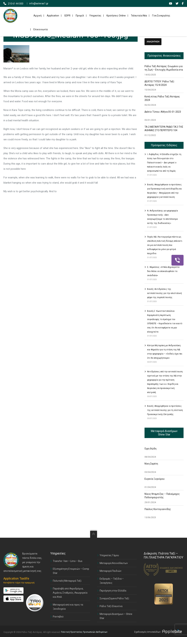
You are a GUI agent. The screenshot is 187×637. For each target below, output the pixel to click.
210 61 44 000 (15, 3)
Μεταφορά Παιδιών (110, 571)
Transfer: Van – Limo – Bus (67, 561)
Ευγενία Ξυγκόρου (155, 478)
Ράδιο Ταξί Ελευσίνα (111, 606)
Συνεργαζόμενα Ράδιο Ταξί (114, 598)
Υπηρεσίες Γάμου (109, 555)
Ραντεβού (58, 616)
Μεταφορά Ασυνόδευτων (114, 563)
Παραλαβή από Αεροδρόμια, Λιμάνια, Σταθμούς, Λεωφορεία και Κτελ (70, 592)
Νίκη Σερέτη (151, 463)
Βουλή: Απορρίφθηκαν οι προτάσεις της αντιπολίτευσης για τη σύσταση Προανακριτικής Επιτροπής (165, 410)
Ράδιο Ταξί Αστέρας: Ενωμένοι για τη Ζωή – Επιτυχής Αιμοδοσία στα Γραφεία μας (164, 70)
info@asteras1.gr (37, 3)
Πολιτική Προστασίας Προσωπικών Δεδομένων (84, 632)
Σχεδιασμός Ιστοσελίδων (147, 632)
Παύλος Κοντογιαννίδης (158, 509)
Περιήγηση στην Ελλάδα (113, 590)
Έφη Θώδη (150, 448)
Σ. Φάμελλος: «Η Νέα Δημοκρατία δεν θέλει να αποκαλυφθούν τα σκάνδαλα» (163, 271)
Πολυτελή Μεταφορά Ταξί (67, 580)
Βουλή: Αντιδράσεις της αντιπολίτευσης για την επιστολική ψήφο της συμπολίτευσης (164, 293)
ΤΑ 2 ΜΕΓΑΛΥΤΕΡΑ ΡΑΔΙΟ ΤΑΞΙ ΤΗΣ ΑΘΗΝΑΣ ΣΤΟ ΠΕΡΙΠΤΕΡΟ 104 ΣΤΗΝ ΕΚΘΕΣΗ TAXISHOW (164, 130)
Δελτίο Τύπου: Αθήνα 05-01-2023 (163, 111)
